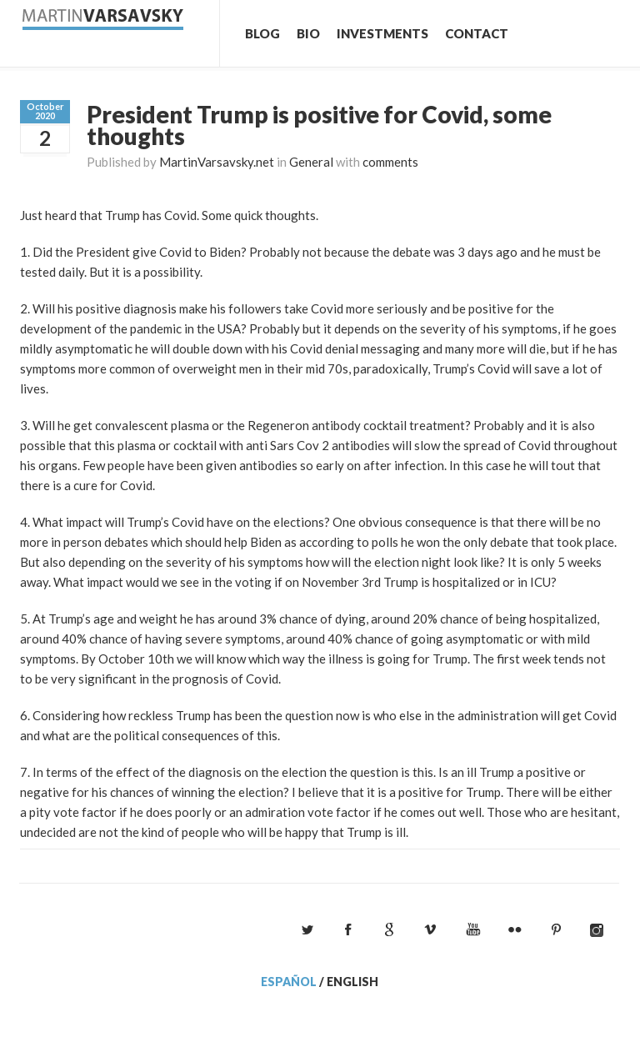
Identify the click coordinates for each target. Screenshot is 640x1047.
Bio (308, 33)
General (311, 161)
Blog (262, 33)
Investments (382, 33)
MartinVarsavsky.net (216, 161)
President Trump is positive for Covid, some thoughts (319, 125)
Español (289, 981)
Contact (476, 33)
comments (390, 161)
